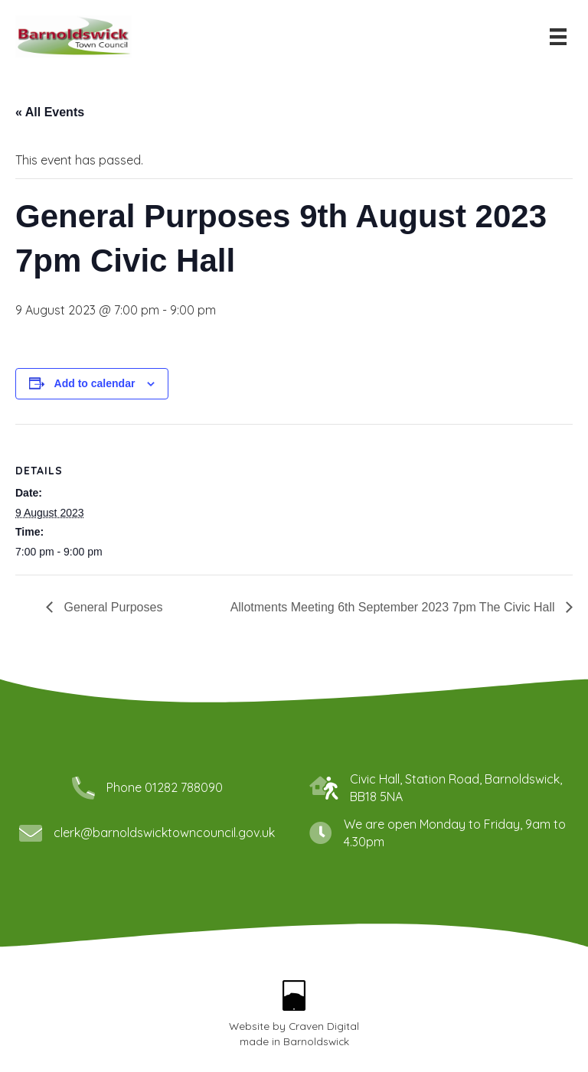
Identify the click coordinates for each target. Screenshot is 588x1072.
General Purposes (111, 607)
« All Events (49, 112)
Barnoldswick (316, 1041)
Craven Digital (324, 1025)
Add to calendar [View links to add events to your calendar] (95, 383)
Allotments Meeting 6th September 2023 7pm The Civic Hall (394, 607)
